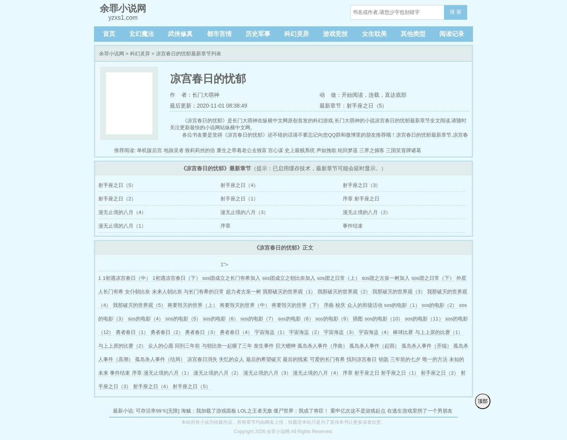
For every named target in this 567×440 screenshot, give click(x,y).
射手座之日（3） (362, 185)
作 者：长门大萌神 (194, 95)
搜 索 (455, 12)
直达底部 (395, 95)
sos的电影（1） (402, 305)
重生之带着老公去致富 (242, 150)
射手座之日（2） (117, 199)
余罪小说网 (111, 53)
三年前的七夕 (405, 359)
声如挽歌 (326, 150)
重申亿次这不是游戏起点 (358, 411)
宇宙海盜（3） (340, 332)
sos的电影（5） (183, 319)
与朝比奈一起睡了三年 (227, 346)
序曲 (329, 305)
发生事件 (264, 346)
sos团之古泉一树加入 (386, 278)
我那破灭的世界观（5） (139, 305)
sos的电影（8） (295, 319)
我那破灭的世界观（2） (344, 291)
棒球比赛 (403, 332)
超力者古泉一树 (243, 291)
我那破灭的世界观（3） (398, 291)
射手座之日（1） (239, 199)
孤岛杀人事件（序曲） (322, 346)
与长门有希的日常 (204, 291)
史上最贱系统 (300, 150)
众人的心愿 (160, 346)
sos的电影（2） (439, 305)
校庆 (340, 305)
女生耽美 (374, 34)
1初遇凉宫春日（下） (176, 278)
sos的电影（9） (333, 319)
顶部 (483, 401)
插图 (358, 319)
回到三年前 (187, 346)
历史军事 (258, 34)
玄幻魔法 (141, 34)
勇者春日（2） (166, 332)
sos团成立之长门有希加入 (231, 278)
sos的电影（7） (258, 319)
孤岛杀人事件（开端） (426, 346)
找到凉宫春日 (362, 359)
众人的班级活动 (365, 305)
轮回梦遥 (348, 150)
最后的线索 (295, 359)
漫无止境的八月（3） (244, 212)
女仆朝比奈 (137, 291)
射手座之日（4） (239, 185)
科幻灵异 (296, 34)
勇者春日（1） (132, 332)
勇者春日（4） (236, 332)
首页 (109, 34)
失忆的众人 (231, 359)
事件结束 (353, 226)
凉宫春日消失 (202, 359)
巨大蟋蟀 (286, 346)
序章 (225, 226)
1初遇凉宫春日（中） (127, 278)
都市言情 (219, 34)
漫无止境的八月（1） (122, 226)
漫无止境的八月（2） (367, 212)
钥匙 (384, 359)
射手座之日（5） (117, 185)
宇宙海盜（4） (375, 332)
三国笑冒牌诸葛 (403, 150)
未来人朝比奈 (167, 291)
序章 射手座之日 (361, 199)
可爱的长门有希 (327, 359)
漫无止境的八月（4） (122, 212)
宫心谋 (275, 150)
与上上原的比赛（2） (122, 346)
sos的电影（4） (146, 319)
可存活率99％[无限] (157, 411)
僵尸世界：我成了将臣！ (301, 411)
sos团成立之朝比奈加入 (288, 278)
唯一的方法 (434, 359)
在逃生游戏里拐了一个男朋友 (420, 411)
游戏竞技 (335, 34)
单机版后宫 (149, 150)
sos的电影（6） (221, 319)
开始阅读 (352, 95)
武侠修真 (180, 34)
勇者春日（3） (201, 332)
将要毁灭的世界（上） (192, 305)
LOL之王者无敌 (254, 411)
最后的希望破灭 (263, 359)
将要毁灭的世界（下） (297, 305)
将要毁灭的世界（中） (245, 305)
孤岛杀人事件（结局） (160, 359)
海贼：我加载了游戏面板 (208, 411)
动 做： (330, 95)
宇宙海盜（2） (305, 332)
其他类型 (413, 34)
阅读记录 (451, 34)
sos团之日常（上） (338, 278)
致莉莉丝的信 (200, 150)
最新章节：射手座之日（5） (353, 106)
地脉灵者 (174, 150)
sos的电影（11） (424, 319)
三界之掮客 (371, 150)
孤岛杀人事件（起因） (374, 346)
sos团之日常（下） (433, 278)
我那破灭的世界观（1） (289, 291)
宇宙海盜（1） (270, 332)
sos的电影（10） (384, 319)
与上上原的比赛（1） (439, 332)
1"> (224, 264)
